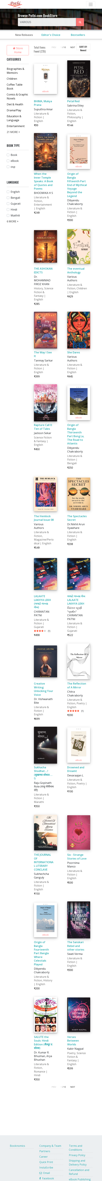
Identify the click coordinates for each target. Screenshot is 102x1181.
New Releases (24, 35)
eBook (15, 161)
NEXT (72, 47)
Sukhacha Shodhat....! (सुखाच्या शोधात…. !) (43, 773)
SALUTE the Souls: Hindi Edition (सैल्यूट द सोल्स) (43, 1042)
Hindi (14, 209)
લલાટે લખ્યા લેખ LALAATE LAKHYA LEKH (76, 599)
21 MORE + (13, 132)
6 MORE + (13, 221)
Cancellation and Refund (79, 1172)
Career (43, 1156)
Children (12, 78)
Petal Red (73, 101)
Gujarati (15, 203)
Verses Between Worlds (73, 1040)
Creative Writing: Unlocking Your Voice (43, 689)
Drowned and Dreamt (75, 769)
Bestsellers (78, 35)
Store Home (18, 50)
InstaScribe (46, 1167)
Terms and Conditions (75, 1148)
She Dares (73, 352)
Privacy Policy (77, 1155)
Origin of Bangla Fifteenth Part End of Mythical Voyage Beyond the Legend (77, 185)
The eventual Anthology (75, 270)
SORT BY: (83, 47)
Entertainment (16, 126)
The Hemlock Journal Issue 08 (44, 518)
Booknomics (17, 1146)
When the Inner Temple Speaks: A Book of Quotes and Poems (43, 181)
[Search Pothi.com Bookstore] (80, 22)
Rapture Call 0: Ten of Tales (43, 426)
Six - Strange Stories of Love (77, 856)
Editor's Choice (50, 35)
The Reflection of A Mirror (76, 685)
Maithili (15, 215)
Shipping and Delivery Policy (78, 1162)
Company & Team (50, 1146)
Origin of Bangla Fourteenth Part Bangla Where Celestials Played (41, 953)
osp (13, 167)
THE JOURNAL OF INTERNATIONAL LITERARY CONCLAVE (43, 862)
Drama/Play (14, 110)
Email (44, 1173)
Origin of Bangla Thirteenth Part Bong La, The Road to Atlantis (75, 434)
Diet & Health (15, 104)
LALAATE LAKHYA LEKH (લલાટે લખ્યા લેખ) (42, 601)
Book (14, 155)
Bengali (15, 197)
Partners (44, 1151)
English (15, 192)
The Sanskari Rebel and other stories (75, 945)
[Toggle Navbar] (90, 4)
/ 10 (64, 47)
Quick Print (46, 1162)
